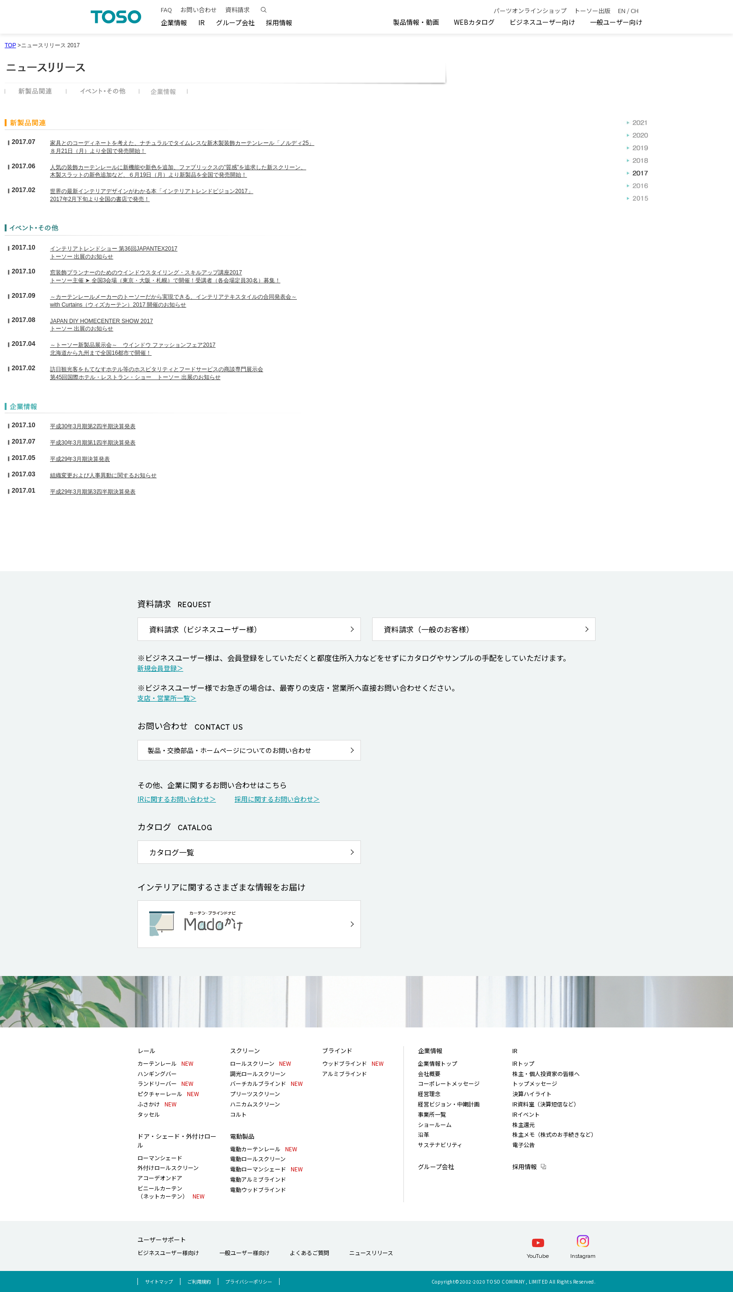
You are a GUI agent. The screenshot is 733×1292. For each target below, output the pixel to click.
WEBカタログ (474, 22)
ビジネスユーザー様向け (168, 1252)
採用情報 (524, 1166)
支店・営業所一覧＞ (166, 698)
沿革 (423, 1134)
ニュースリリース (371, 1252)
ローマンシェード (159, 1158)
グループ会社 (235, 22)
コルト (238, 1114)
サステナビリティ (440, 1144)
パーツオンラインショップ (530, 10)
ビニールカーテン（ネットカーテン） (171, 1192)
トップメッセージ (534, 1083)
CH (635, 10)
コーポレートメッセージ (449, 1083)
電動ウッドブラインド (258, 1189)
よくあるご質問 (309, 1252)
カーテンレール (165, 1063)
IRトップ (523, 1063)
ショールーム (435, 1124)
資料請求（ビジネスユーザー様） (205, 629)
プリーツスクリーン (255, 1094)
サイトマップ (159, 1281)
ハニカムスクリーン (255, 1104)
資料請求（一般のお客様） (429, 629)
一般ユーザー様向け (244, 1252)
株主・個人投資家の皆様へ (546, 1073)
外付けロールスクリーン (168, 1167)
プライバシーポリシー (248, 1281)
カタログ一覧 (171, 852)
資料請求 (237, 9)
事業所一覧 (432, 1114)
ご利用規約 (199, 1281)
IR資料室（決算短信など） (545, 1104)
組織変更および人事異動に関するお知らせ (103, 475)
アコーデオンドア (159, 1178)
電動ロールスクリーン (258, 1159)
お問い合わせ (198, 9)
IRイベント (526, 1114)
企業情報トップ (437, 1063)
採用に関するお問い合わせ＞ (277, 799)
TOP (10, 45)
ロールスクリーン (260, 1063)
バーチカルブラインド (266, 1083)
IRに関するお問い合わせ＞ (176, 799)
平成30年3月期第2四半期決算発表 (93, 426)
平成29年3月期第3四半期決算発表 (93, 491)
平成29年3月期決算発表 (80, 459)
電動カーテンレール (263, 1149)
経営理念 (429, 1094)
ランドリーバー (165, 1083)
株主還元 (523, 1124)
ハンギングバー (157, 1073)
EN (621, 10)
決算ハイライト (532, 1094)
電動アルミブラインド (258, 1179)
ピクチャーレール (168, 1094)
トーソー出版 (592, 10)
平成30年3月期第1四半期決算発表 (93, 442)
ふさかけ (157, 1104)
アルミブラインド (344, 1073)
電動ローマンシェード (266, 1169)
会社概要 (429, 1073)
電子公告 (523, 1144)
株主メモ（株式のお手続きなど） (554, 1134)
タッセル (148, 1114)
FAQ (166, 9)
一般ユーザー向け (616, 22)
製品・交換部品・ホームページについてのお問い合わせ (229, 750)
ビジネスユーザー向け (542, 22)
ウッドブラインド (353, 1063)
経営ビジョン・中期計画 (449, 1104)
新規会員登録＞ (160, 668)
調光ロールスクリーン (258, 1073)
